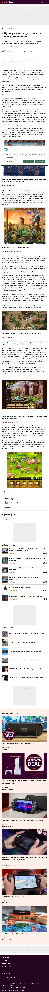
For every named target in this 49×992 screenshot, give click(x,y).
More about (7, 533)
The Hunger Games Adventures (11, 277)
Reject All (28, 161)
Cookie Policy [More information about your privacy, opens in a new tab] (10, 157)
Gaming (18, 28)
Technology (10, 28)
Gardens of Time (7, 363)
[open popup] (44, 90)
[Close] (45, 148)
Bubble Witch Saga (8, 211)
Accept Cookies (40, 161)
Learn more (24, 62)
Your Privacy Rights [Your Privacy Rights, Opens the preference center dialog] (9, 161)
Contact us (5, 983)
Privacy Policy (6, 989)
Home (3, 28)
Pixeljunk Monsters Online (10, 448)
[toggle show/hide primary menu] (46, 2)
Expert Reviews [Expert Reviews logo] (7, 2)
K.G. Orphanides (10, 51)
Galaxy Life (20, 466)
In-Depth (5, 545)
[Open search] (42, 2)
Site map (4, 986)
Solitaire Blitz (6, 120)
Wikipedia (5, 128)
